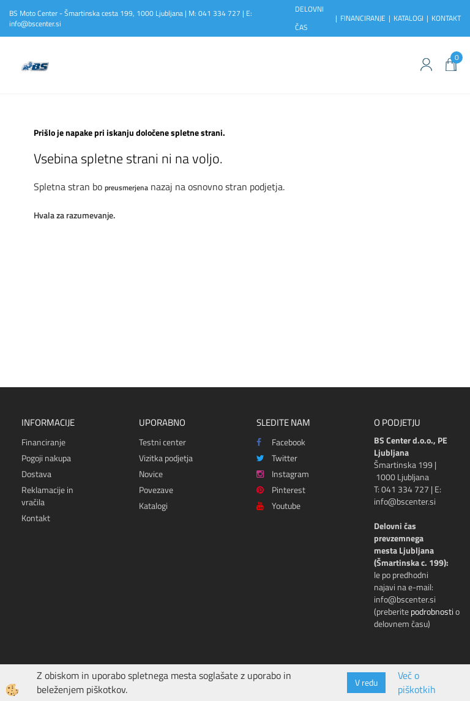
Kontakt (35, 517)
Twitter (276, 457)
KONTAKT (446, 18)
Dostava (36, 473)
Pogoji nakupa (46, 457)
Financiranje (43, 442)
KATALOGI (408, 18)
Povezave (156, 489)
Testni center (162, 442)
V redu (366, 682)
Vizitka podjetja (166, 457)
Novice (151, 473)
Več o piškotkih (417, 683)
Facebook (280, 442)
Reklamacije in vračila (47, 495)
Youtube (278, 505)
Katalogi (153, 505)
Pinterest (280, 489)
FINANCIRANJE (363, 18)
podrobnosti (432, 611)
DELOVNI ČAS (309, 18)
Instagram (282, 473)
